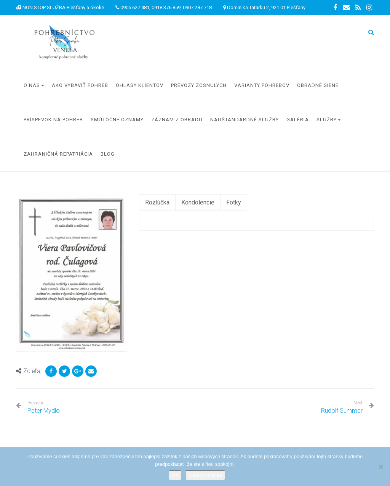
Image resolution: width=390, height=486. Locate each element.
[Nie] (380, 466)
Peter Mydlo (43, 407)
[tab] (157, 202)
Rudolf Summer (342, 410)
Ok (175, 475)
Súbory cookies (205, 475)
